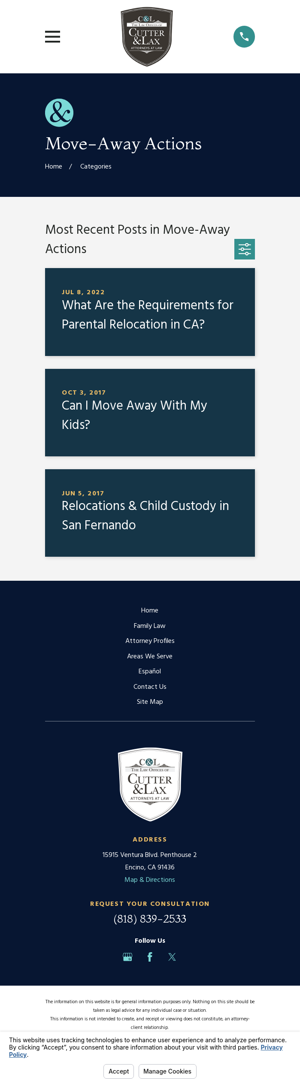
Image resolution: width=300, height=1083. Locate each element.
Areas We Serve (150, 656)
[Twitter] (172, 957)
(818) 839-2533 (149, 919)
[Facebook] (150, 957)
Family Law (150, 626)
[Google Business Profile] (127, 957)
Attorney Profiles (150, 641)
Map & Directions (149, 880)
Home (149, 610)
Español (150, 671)
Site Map (150, 702)
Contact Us (150, 687)
